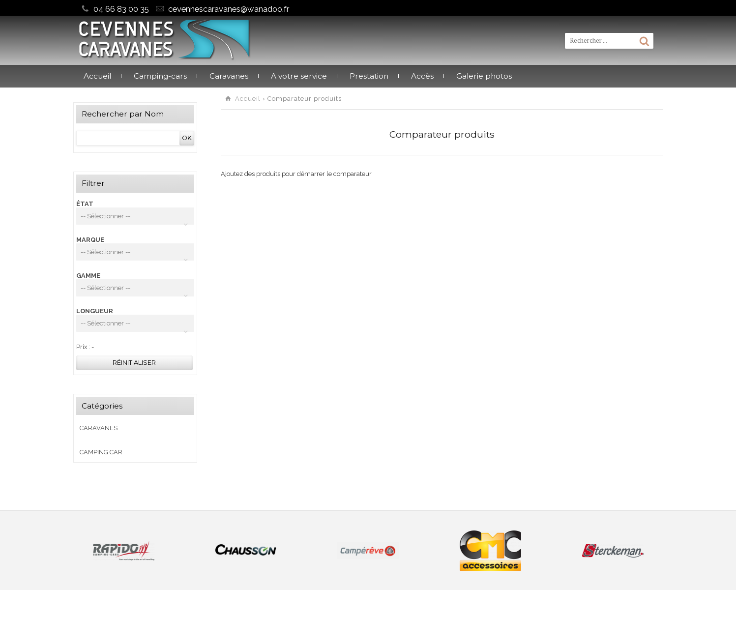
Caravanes (228, 76)
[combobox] (135, 216)
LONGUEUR (94, 311)
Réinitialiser (134, 362)
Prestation (369, 76)
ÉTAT (84, 203)
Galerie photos (484, 76)
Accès (422, 76)
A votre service (299, 76)
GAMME (88, 275)
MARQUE (90, 239)
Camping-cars (160, 76)
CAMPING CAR (101, 452)
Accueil (97, 76)
